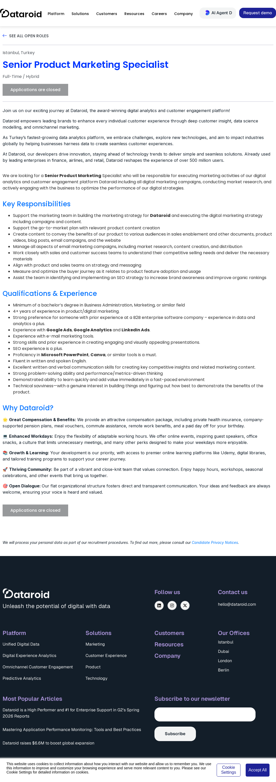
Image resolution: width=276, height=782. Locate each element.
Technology (97, 678)
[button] (35, 90)
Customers (169, 633)
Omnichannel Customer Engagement (38, 667)
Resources (168, 644)
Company (167, 655)
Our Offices (234, 633)
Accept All (258, 770)
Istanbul (225, 642)
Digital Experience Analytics (29, 655)
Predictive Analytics (22, 678)
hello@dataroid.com (237, 604)
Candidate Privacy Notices (215, 542)
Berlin (223, 670)
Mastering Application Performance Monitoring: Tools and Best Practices (72, 729)
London (225, 660)
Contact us (232, 592)
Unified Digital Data (21, 644)
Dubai (223, 651)
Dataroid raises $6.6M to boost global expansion (48, 743)
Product (93, 667)
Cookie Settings (228, 769)
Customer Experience (106, 655)
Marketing (95, 644)
